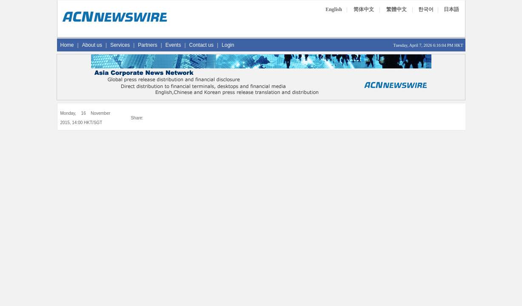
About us (92, 45)
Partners (147, 45)
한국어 (426, 9)
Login (228, 45)
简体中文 (364, 9)
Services (120, 45)
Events (173, 45)
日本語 (451, 9)
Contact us (201, 45)
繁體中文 (396, 9)
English (333, 9)
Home (67, 45)
